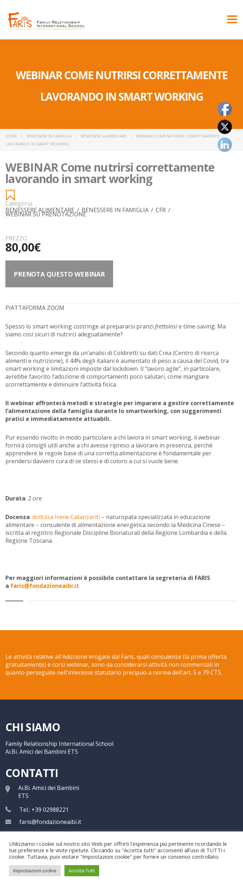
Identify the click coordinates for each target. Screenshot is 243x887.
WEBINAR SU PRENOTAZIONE (45, 214)
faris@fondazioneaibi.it (50, 822)
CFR (163, 210)
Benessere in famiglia (49, 136)
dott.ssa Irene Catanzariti (66, 517)
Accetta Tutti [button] (82, 870)
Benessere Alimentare (104, 136)
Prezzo (16, 238)
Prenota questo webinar (59, 274)
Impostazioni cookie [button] (35, 870)
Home (11, 136)
